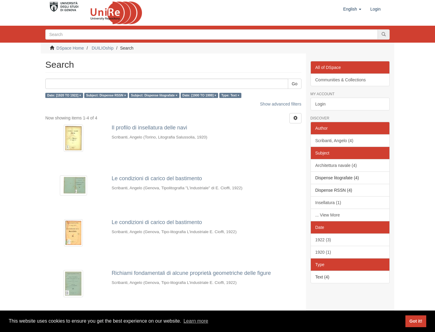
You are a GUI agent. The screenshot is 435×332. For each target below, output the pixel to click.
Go (295, 83)
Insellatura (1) (328, 202)
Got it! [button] (415, 321)
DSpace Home (70, 48)
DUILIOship (102, 48)
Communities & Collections (340, 79)
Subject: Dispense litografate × (154, 95)
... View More (327, 215)
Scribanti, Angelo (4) (334, 140)
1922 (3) (323, 239)
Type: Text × (230, 95)
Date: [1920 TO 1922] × (64, 95)
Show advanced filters (280, 104)
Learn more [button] (195, 321)
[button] (352, 9)
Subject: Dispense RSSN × (106, 95)
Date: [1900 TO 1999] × (199, 95)
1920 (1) (323, 252)
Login (320, 104)
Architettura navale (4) (336, 165)
